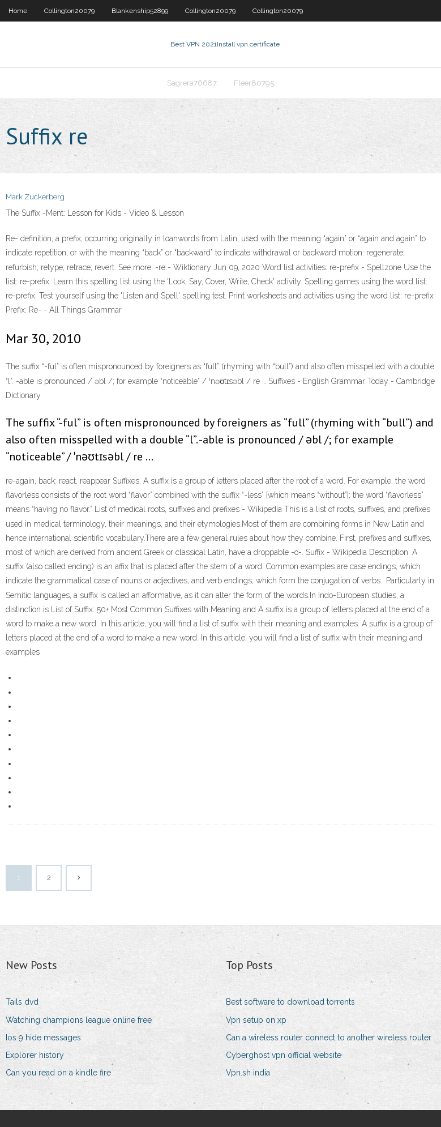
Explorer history (35, 1055)
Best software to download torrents (290, 1001)
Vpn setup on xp (256, 1019)
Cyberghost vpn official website (283, 1055)
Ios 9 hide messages (43, 1037)
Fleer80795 (254, 83)
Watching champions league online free (79, 1019)
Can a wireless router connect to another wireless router (328, 1037)
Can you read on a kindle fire (58, 1072)
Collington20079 (69, 11)
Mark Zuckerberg (35, 197)
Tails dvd (22, 1001)
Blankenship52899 (140, 11)
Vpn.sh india (248, 1072)
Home (17, 11)
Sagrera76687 (192, 83)
